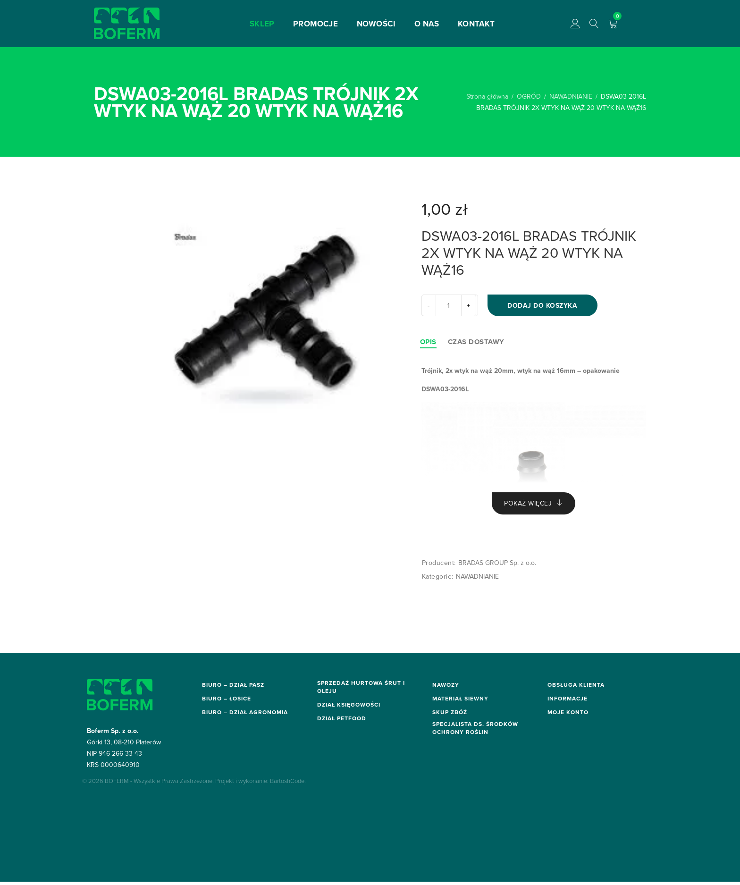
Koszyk (558, 813)
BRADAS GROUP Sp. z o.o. (497, 566)
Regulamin (563, 719)
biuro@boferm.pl (226, 700)
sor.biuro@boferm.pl (231, 807)
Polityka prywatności (578, 756)
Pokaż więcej (528, 506)
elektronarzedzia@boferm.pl (242, 754)
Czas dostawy (476, 343)
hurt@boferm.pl (339, 706)
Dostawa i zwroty (573, 700)
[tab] (428, 343)
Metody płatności (573, 710)
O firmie (559, 766)
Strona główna (487, 96)
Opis (428, 343)
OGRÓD (529, 96)
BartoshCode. (288, 842)
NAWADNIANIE (570, 96)
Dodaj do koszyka (546, 306)
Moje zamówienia (574, 803)
